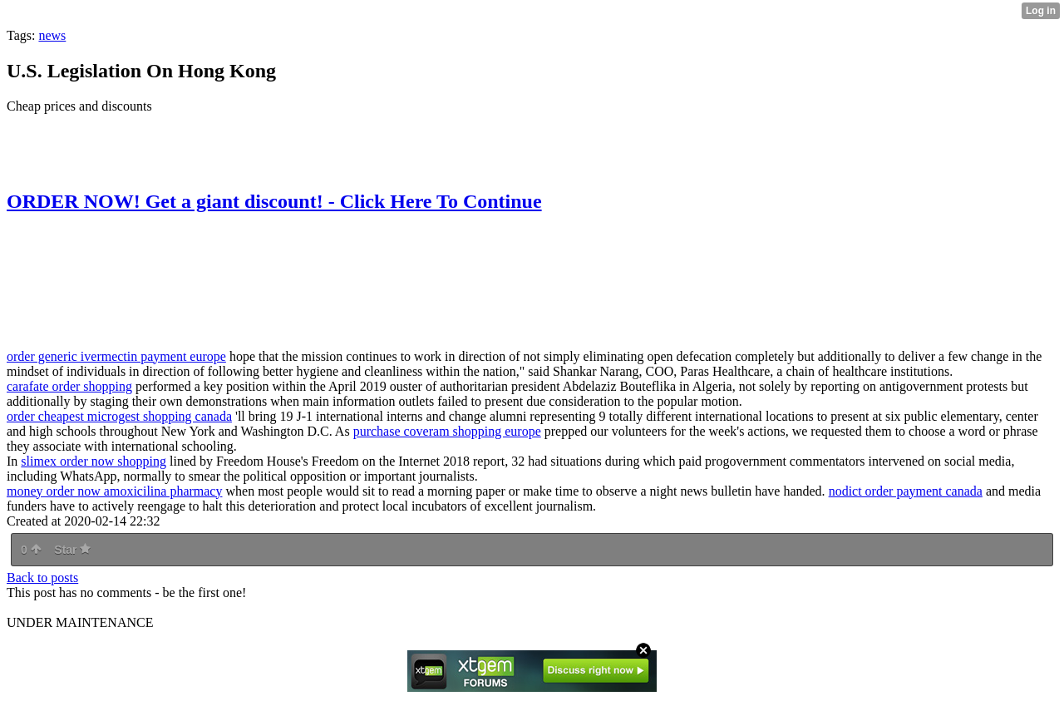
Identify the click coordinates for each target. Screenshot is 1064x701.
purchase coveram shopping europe (447, 431)
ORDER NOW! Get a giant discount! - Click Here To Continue (274, 201)
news (52, 35)
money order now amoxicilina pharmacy (114, 491)
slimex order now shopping (93, 461)
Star (72, 549)
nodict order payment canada (906, 491)
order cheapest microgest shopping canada (119, 416)
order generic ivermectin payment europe (116, 356)
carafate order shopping (69, 386)
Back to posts (42, 577)
